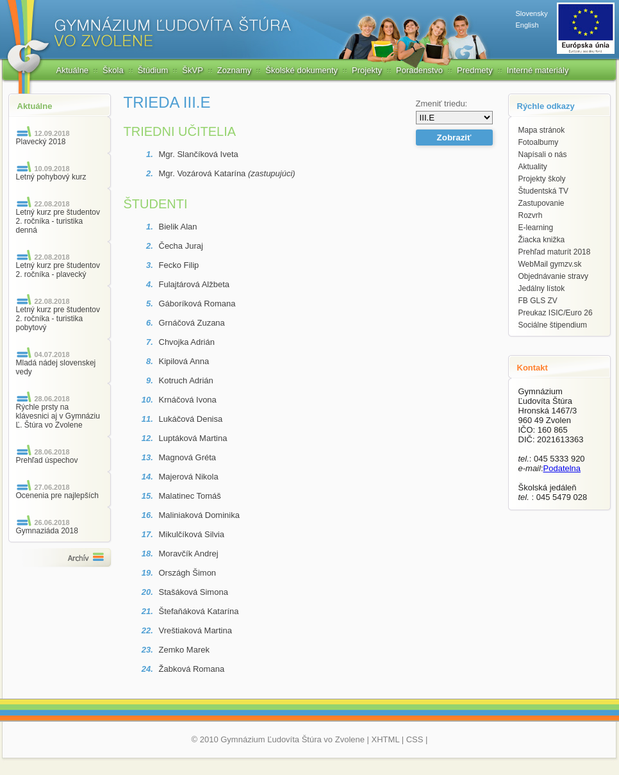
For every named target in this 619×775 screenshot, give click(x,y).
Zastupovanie (541, 203)
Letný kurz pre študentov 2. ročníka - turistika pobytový (58, 318)
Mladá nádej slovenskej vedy (56, 367)
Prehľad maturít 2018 (554, 251)
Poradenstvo (419, 70)
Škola (113, 70)
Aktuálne (72, 70)
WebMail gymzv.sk (550, 264)
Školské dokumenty (301, 70)
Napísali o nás (542, 154)
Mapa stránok (541, 130)
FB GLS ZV (537, 300)
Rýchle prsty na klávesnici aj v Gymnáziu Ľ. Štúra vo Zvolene (58, 416)
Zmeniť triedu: (442, 103)
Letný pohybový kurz (51, 176)
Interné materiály (538, 70)
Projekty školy (542, 178)
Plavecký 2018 (41, 141)
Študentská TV (543, 191)
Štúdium (153, 70)
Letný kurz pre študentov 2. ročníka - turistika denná (58, 221)
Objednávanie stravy (553, 276)
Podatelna (562, 468)
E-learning (536, 227)
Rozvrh (530, 215)
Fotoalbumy (538, 142)
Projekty (367, 70)
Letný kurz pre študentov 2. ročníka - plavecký (58, 270)
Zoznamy (234, 70)
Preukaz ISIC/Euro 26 (555, 312)
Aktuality (532, 166)
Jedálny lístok (541, 288)
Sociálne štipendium (552, 325)
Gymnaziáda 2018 (47, 530)
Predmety (475, 70)
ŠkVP (192, 70)
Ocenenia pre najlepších (57, 495)
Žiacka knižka (541, 239)
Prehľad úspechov (47, 460)
